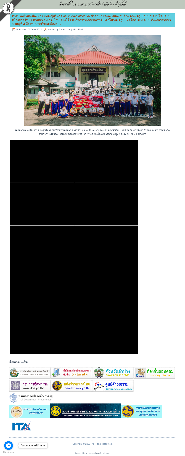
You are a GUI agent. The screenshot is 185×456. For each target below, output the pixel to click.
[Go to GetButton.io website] (8, 452)
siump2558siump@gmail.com (97, 453)
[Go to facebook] (8, 445)
